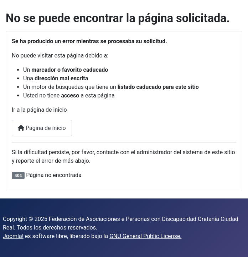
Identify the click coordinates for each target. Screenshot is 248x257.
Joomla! (13, 236)
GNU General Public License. (145, 236)
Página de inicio (42, 128)
